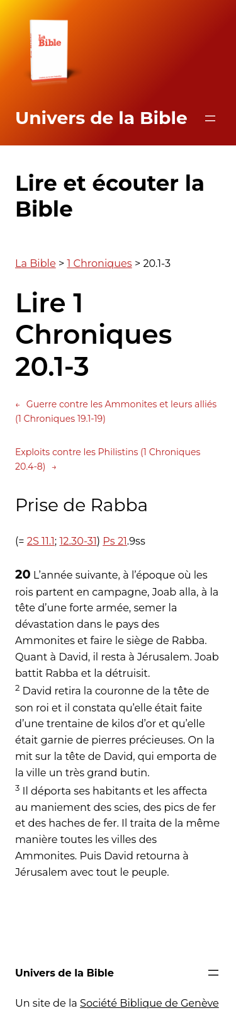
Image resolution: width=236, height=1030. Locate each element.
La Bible (35, 263)
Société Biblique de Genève (149, 1003)
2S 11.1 (41, 541)
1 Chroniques (99, 263)
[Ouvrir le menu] (210, 118)
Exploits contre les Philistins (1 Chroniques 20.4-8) (107, 459)
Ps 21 (115, 541)
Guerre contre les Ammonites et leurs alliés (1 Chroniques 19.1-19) (115, 410)
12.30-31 (77, 541)
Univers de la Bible (101, 117)
